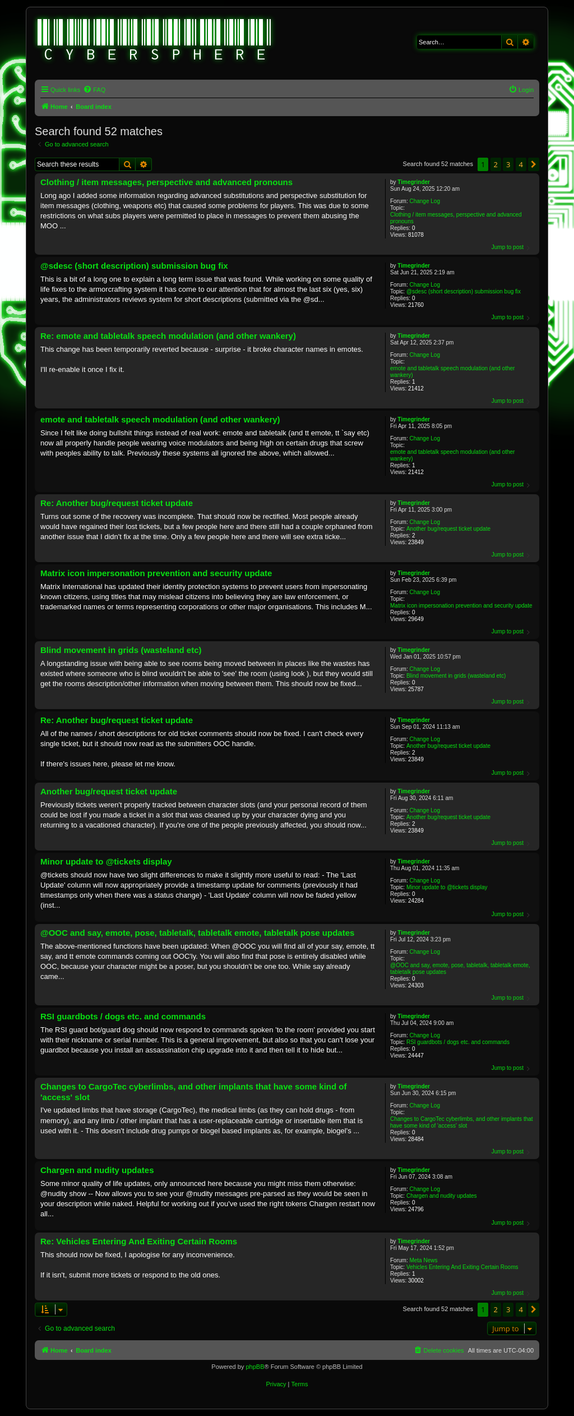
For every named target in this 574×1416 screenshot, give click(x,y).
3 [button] (508, 164)
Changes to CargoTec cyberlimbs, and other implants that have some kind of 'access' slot (461, 1122)
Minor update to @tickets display (447, 887)
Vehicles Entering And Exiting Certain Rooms (462, 1267)
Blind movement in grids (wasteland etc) (456, 676)
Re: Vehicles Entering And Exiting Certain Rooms (138, 1241)
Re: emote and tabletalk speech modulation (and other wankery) (168, 336)
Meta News (423, 1260)
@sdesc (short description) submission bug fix (463, 291)
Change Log (424, 201)
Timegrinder (413, 182)
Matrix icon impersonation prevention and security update (461, 606)
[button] (533, 164)
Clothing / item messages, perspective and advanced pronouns (456, 218)
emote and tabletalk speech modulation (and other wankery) (452, 371)
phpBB (255, 1366)
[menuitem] (94, 89)
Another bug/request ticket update (448, 529)
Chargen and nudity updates (441, 1196)
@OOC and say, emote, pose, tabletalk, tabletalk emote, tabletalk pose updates (460, 968)
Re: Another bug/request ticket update (116, 503)
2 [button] (496, 164)
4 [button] (521, 164)
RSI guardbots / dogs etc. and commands (458, 1042)
